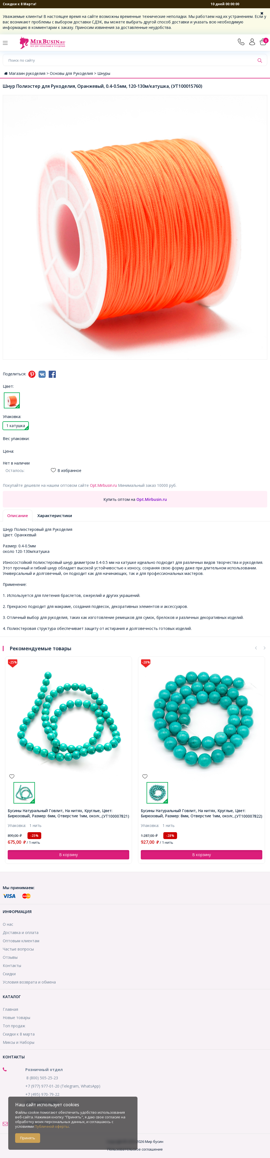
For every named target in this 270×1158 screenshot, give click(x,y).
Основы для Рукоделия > (73, 73)
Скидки (9, 973)
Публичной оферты (52, 1126)
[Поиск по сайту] (129, 60)
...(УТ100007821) (114, 816)
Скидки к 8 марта (19, 1034)
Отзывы (10, 957)
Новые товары (16, 1017)
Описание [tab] (17, 515)
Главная (10, 1009)
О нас (8, 924)
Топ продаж (14, 1025)
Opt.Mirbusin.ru (103, 485)
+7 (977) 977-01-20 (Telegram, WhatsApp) (62, 1086)
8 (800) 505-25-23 (42, 1077)
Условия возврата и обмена (29, 982)
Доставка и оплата (20, 932)
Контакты (12, 965)
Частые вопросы (18, 949)
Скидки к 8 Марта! (19, 4)
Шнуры (103, 73)
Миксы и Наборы (18, 1042)
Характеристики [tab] (54, 515)
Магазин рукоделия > (27, 73)
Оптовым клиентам (21, 940)
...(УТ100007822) (247, 816)
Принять (27, 1137)
